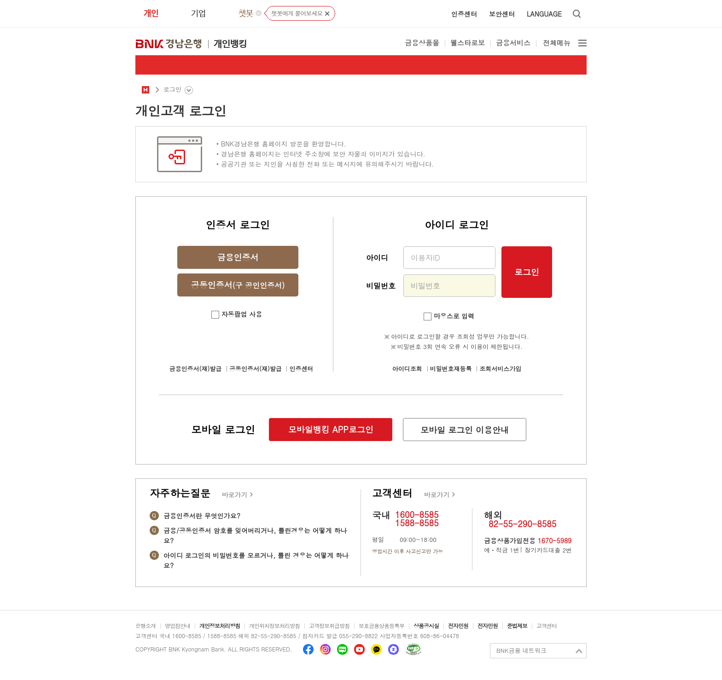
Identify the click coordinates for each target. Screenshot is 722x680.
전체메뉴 (557, 43)
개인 (151, 13)
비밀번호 (381, 285)
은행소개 (145, 625)
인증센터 (464, 13)
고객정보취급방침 (329, 625)
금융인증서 (238, 257)
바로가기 (235, 494)
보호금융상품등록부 (381, 625)
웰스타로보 (467, 43)
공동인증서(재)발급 (255, 368)
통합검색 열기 (577, 14)
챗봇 (246, 13)
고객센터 (546, 625)
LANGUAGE (544, 13)
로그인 (526, 272)
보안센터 (502, 13)
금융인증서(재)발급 (195, 368)
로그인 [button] (172, 89)
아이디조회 (407, 368)
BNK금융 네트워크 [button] (521, 650)
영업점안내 (177, 625)
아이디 (377, 257)
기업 (198, 13)
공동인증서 (238, 285)
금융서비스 (513, 43)
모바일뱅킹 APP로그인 (330, 429)
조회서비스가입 (500, 368)
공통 (145, 89)
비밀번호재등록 (451, 368)
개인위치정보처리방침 (274, 625)
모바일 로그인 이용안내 (464, 430)
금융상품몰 (422, 43)
